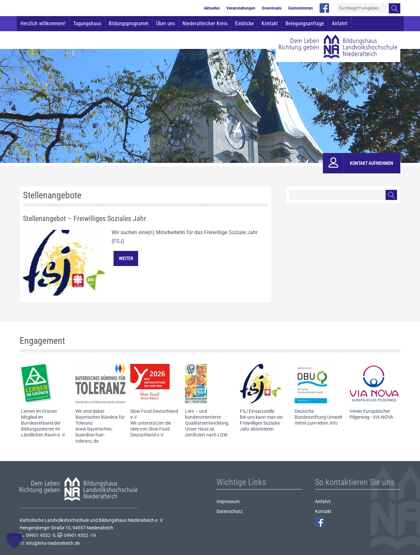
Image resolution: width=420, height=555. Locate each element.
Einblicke (244, 23)
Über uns (165, 23)
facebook (324, 8)
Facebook (320, 522)
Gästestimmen (300, 8)
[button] (14, 540)
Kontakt (270, 23)
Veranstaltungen (240, 8)
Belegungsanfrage (304, 23)
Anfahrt (339, 23)
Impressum (228, 501)
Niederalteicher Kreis (204, 23)
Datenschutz (229, 511)
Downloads (272, 8)
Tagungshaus (87, 23)
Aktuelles (212, 8)
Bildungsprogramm (129, 23)
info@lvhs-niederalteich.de (53, 543)
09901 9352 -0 (40, 535)
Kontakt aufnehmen (371, 163)
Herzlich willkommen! (43, 23)
